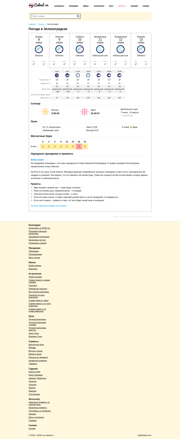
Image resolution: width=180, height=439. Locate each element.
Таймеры (33, 364)
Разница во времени (38, 357)
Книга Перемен (36, 375)
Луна (111, 6)
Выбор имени (35, 266)
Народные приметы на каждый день (39, 403)
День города (34, 258)
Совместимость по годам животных (37, 310)
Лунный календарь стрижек (37, 323)
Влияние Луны (35, 336)
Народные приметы (38, 408)
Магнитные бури (36, 345)
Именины (33, 269)
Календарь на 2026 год (39, 228)
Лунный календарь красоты (37, 329)
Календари (59, 6)
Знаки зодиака (35, 277)
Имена (86, 6)
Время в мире (35, 354)
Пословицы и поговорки (40, 411)
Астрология (99, 6)
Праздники (73, 6)
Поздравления (35, 254)
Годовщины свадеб (37, 243)
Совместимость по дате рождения (40, 305)
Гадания (134, 6)
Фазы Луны (34, 333)
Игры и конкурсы (36, 417)
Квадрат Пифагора (37, 378)
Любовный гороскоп (38, 289)
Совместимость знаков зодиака (39, 281)
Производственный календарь (37, 232)
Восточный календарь (39, 292)
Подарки (32, 420)
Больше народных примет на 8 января (48, 206)
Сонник (146, 6)
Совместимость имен (38, 300)
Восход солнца (35, 351)
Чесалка (32, 385)
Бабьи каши (37, 159)
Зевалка (32, 391)
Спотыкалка (34, 394)
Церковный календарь (39, 237)
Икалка (32, 388)
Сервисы (122, 6)
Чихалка (32, 381)
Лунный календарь (37, 319)
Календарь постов (37, 240)
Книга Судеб (34, 372)
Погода (32, 348)
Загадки (32, 414)
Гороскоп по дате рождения (36, 296)
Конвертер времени (38, 361)
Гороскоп (33, 285)
